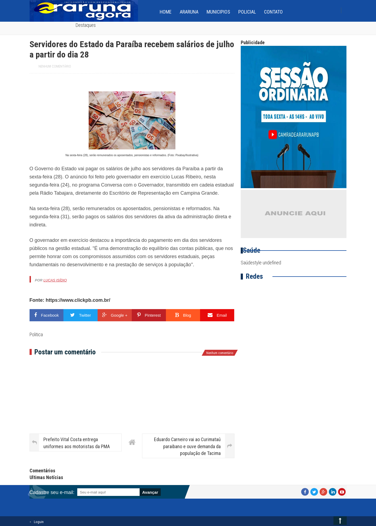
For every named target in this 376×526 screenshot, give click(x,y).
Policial (247, 12)
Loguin (39, 522)
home (166, 12)
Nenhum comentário (54, 66)
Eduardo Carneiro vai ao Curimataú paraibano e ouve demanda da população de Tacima (187, 446)
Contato (273, 12)
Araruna (189, 12)
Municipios (218, 12)
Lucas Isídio (55, 280)
